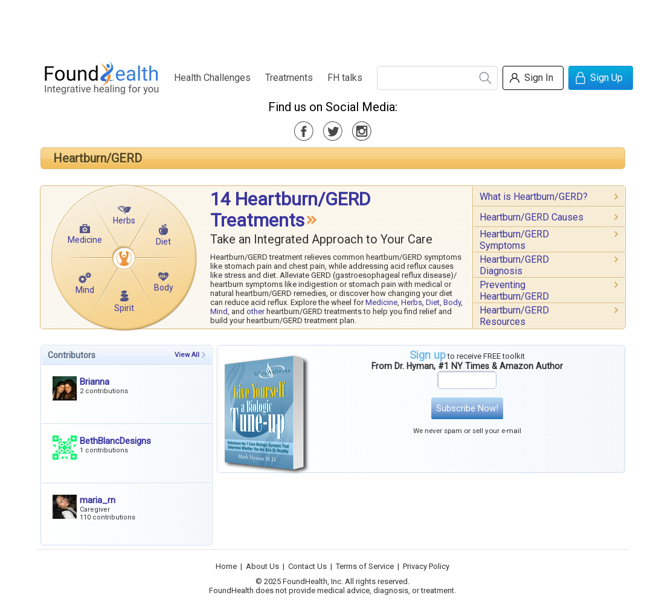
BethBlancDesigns (115, 440)
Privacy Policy (426, 566)
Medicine (85, 240)
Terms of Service (365, 566)
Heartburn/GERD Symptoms (514, 239)
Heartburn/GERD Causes (531, 217)
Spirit (124, 308)
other (255, 311)
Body (163, 287)
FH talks (344, 77)
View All (187, 355)
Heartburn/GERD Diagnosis (514, 265)
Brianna (94, 381)
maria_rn (97, 500)
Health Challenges (212, 77)
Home (226, 566)
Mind (84, 290)
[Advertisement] (332, 27)
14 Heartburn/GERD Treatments (290, 209)
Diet (163, 241)
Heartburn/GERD (97, 158)
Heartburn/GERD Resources (514, 315)
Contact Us (307, 566)
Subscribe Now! (467, 408)
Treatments (289, 77)
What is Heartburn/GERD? (534, 196)
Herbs (124, 220)
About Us (262, 566)
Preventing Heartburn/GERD (514, 290)
